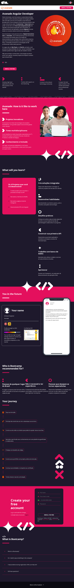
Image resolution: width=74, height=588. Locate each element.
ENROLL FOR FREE (66, 8)
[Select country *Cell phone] (38, 500)
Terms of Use (55, 519)
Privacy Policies (45, 519)
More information (37, 585)
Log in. (27, 515)
